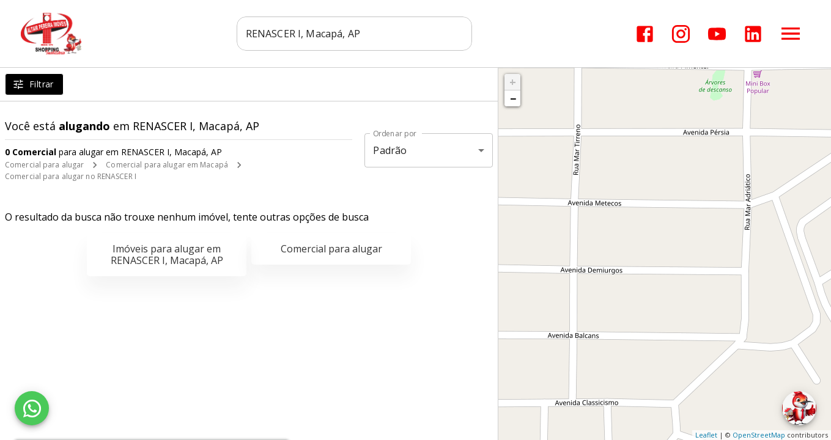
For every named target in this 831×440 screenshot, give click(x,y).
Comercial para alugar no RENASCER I (70, 176)
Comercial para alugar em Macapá (167, 165)
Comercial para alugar (44, 165)
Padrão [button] (390, 150)
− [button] (513, 98)
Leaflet (706, 434)
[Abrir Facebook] (645, 34)
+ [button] (512, 82)
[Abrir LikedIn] (753, 34)
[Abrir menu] (790, 33)
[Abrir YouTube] (717, 34)
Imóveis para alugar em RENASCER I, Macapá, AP (167, 254)
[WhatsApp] (32, 408)
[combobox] (354, 33)
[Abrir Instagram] (681, 34)
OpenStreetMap (759, 434)
